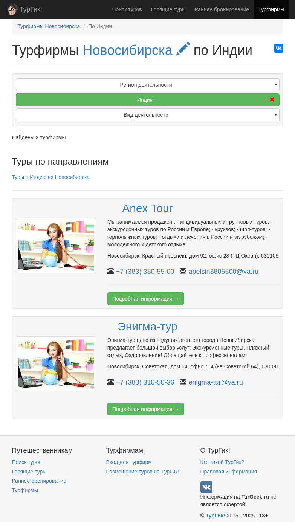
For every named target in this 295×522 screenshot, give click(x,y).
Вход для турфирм (129, 462)
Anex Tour (147, 208)
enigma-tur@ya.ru (215, 382)
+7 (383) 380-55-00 (145, 271)
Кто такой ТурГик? (222, 462)
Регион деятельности (198, 85)
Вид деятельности (200, 115)
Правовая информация (228, 472)
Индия (206, 100)
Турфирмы (271, 9)
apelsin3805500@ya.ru (223, 271)
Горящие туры (168, 9)
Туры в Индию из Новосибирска (51, 177)
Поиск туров (127, 9)
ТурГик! (31, 9)
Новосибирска (136, 50)
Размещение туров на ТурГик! (142, 472)
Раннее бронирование (222, 9)
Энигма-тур (147, 326)
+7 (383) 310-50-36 (145, 382)
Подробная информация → (145, 299)
